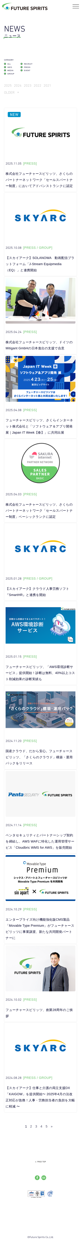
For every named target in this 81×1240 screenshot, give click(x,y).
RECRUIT (28, 64)
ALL (9, 64)
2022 (37, 85)
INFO (9, 67)
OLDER (9, 92)
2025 (8, 85)
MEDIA (10, 70)
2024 (18, 85)
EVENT (27, 70)
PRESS (27, 67)
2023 (27, 85)
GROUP (10, 74)
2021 (47, 85)
